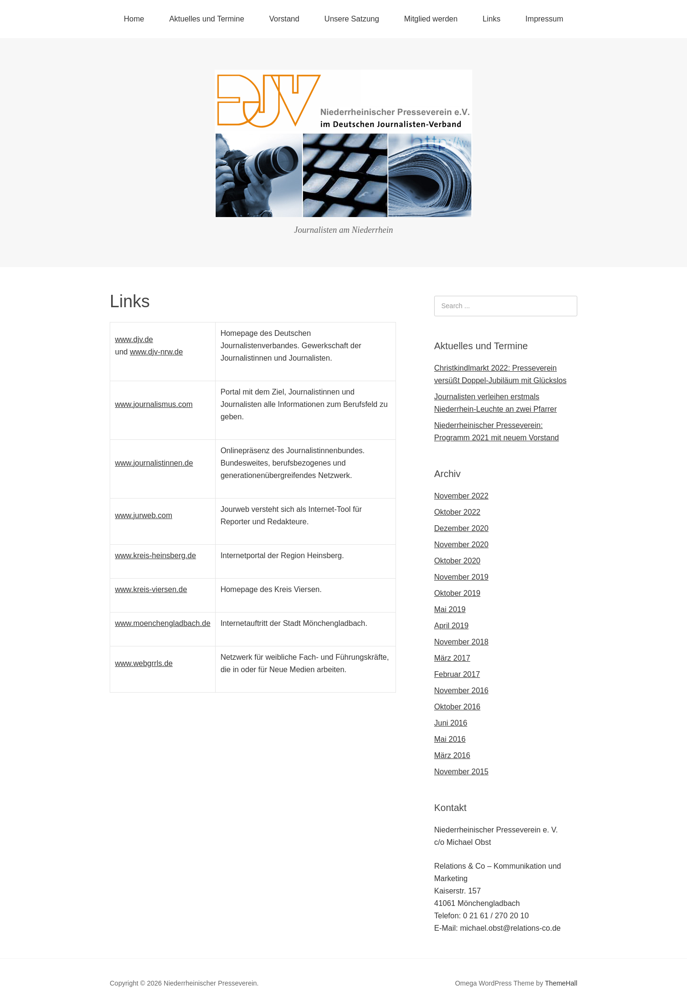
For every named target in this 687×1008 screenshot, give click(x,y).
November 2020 (461, 544)
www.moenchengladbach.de (162, 623)
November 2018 (461, 642)
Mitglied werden (431, 19)
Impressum (544, 19)
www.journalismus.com (154, 404)
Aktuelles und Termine (206, 19)
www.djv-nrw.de (156, 352)
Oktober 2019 (457, 593)
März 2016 (452, 755)
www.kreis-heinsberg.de (155, 555)
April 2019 (451, 626)
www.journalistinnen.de (154, 463)
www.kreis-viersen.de (151, 589)
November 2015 (461, 772)
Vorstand (284, 19)
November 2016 (461, 690)
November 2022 (461, 496)
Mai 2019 (450, 609)
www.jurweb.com (143, 515)
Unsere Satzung (351, 19)
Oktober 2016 (457, 707)
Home (134, 19)
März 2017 (452, 658)
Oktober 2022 (457, 512)
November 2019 (461, 577)
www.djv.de (134, 339)
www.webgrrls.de (144, 663)
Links (491, 19)
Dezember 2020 (461, 528)
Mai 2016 (450, 739)
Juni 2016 (450, 723)
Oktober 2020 (457, 561)
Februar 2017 (457, 674)
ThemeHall (561, 983)
